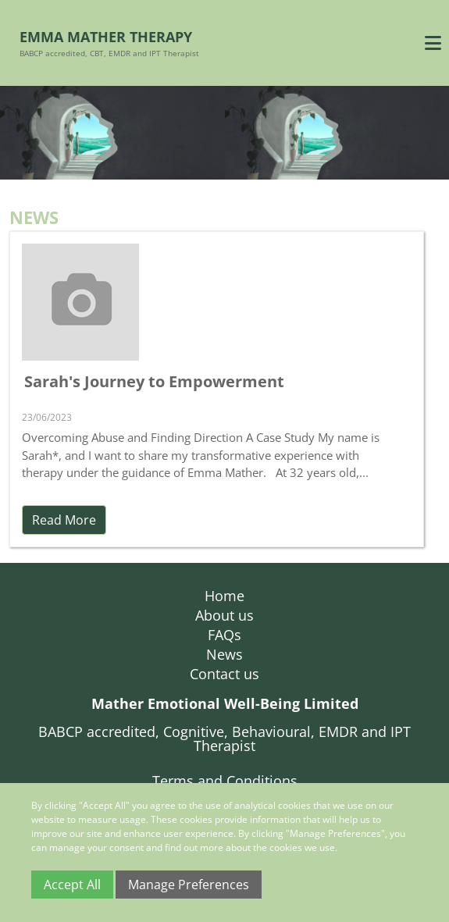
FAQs (224, 634)
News (224, 654)
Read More (64, 520)
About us (224, 615)
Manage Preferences (188, 884)
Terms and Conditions (225, 780)
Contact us (224, 673)
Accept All (72, 884)
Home (224, 595)
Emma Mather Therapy (106, 36)
